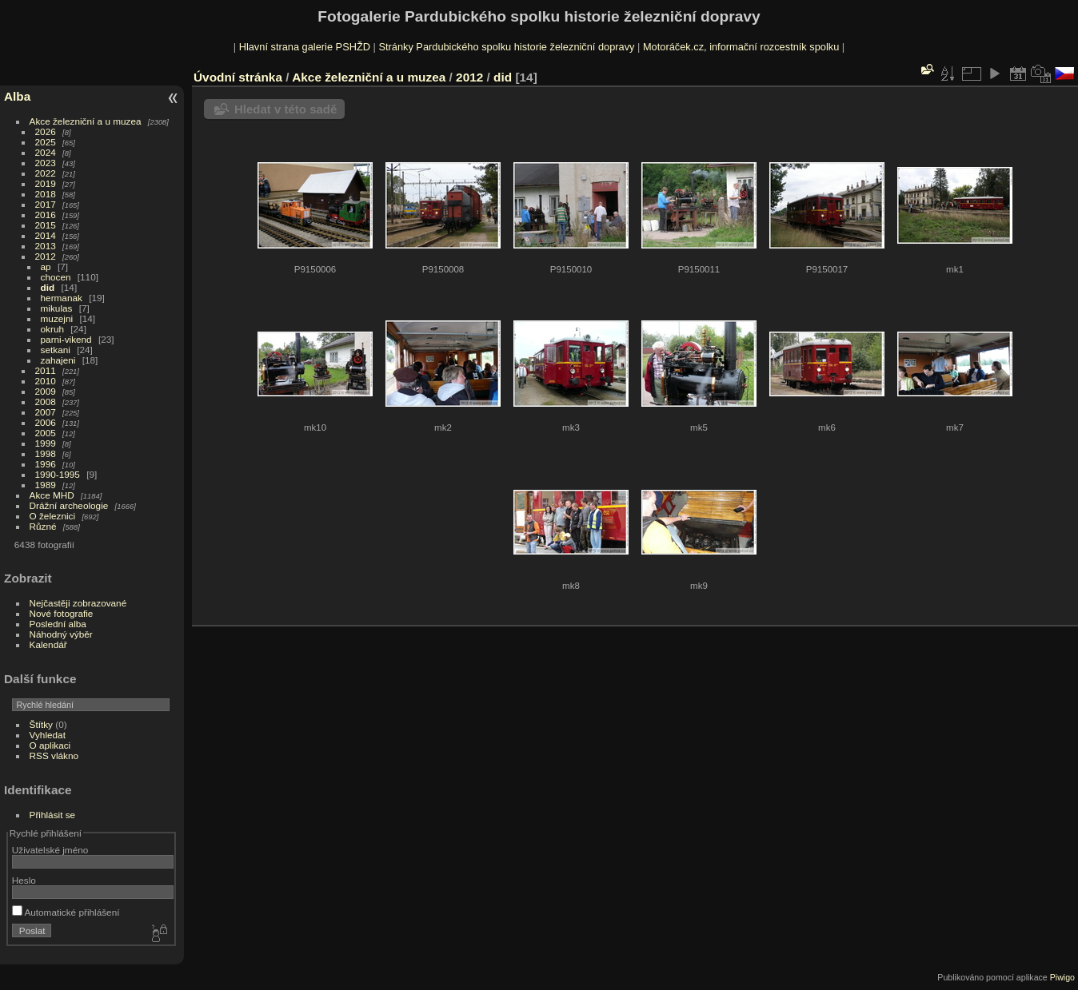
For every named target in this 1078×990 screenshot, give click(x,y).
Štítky (41, 724)
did (48, 287)
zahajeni (58, 360)
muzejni (57, 318)
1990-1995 (57, 474)
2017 (45, 204)
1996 (45, 464)
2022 (45, 173)
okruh (52, 329)
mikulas (57, 308)
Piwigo (1062, 977)
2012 (45, 256)
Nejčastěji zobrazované (78, 603)
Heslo (24, 880)
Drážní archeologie (69, 505)
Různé (43, 526)
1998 (45, 453)
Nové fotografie (62, 613)
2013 (45, 246)
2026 (45, 131)
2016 (45, 214)
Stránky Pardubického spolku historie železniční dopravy (506, 47)
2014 (45, 235)
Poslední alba (58, 623)
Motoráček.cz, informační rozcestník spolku (741, 47)
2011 (45, 370)
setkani (55, 349)
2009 (45, 391)
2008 (45, 401)
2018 (45, 194)
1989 (45, 484)
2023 (45, 162)
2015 (45, 225)
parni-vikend (66, 339)
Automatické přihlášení (66, 912)
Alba (17, 96)
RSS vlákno (54, 755)
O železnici (53, 516)
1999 (45, 443)
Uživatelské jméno (50, 850)
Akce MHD (52, 495)
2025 (45, 142)
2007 (45, 412)
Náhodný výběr (61, 634)
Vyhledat (48, 735)
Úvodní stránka (238, 77)
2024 (45, 152)
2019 (45, 183)
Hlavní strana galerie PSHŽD (304, 47)
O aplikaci (50, 745)
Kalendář (48, 644)
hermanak (61, 297)
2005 (45, 432)
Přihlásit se (53, 814)
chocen (56, 277)
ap (46, 266)
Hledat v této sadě (285, 109)
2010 (45, 381)
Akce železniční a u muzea (86, 121)
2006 (45, 422)
